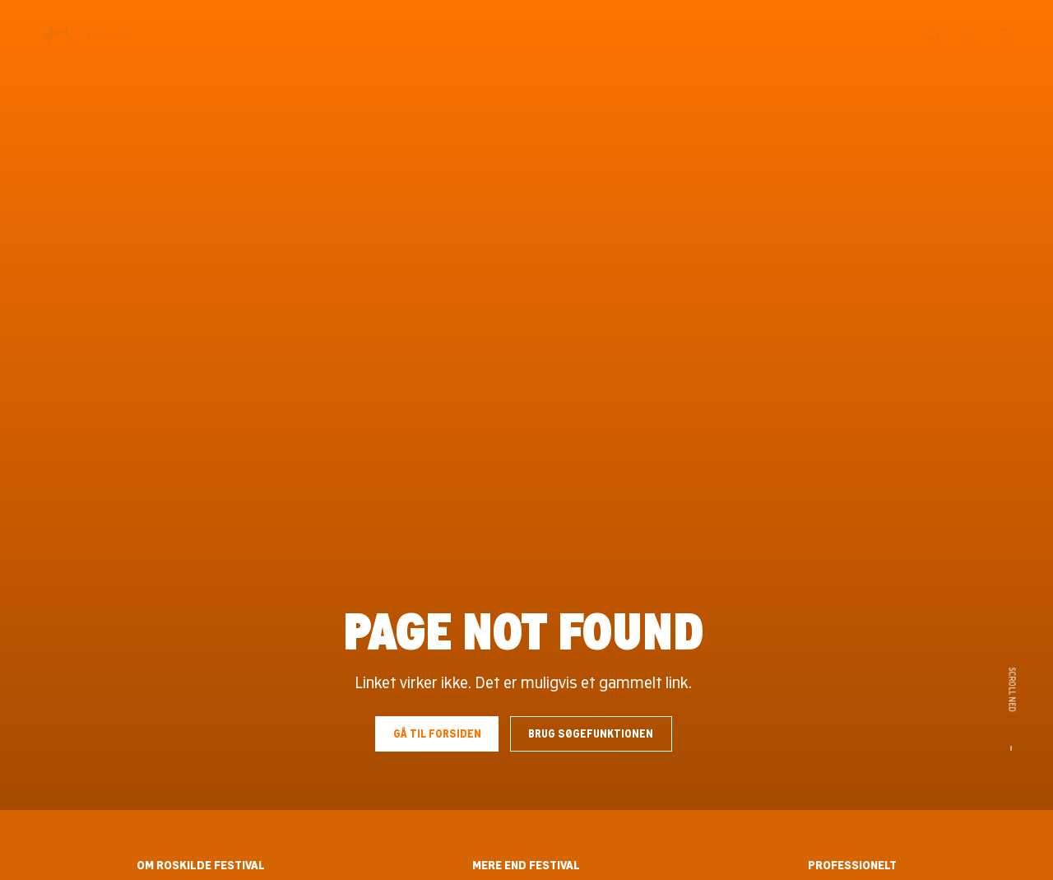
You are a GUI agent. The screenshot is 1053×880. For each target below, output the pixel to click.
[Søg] (933, 35)
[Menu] (1003, 35)
